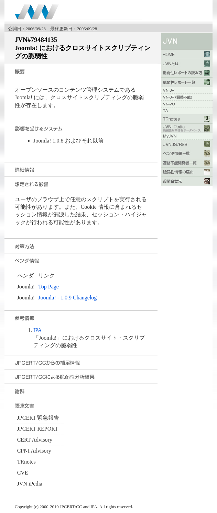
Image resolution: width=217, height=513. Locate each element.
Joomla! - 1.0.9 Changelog (67, 297)
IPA (37, 330)
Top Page (48, 286)
